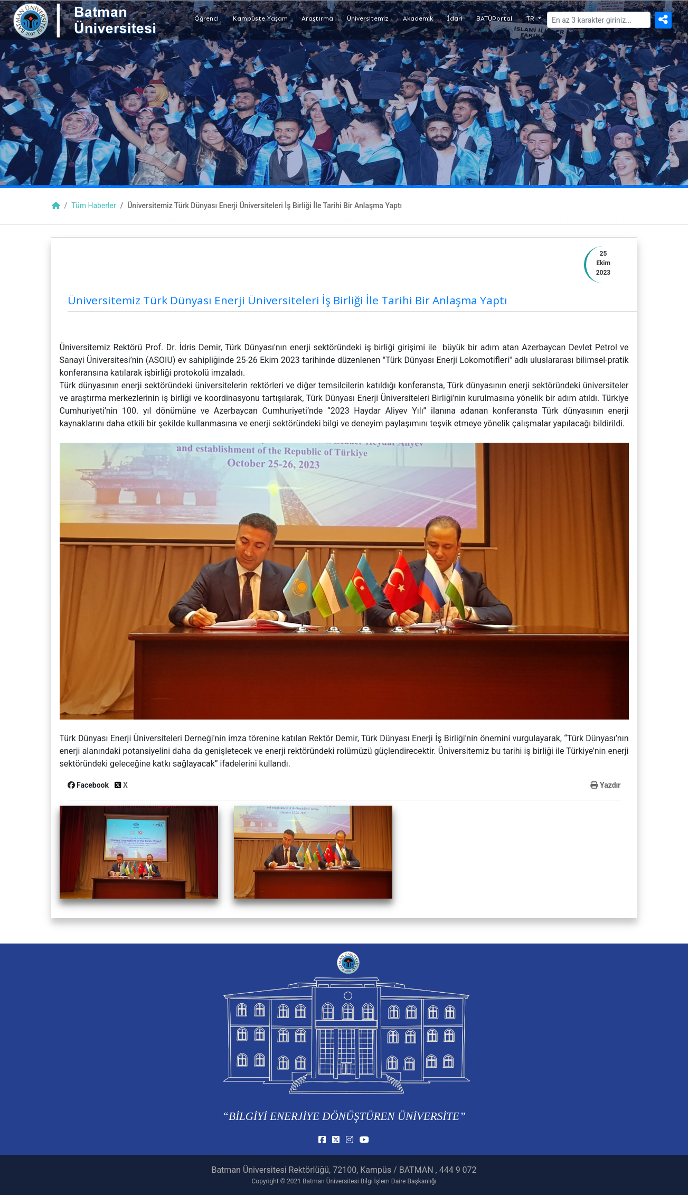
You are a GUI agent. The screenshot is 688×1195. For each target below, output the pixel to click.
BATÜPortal (494, 18)
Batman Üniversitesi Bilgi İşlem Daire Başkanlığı (369, 1181)
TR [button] (531, 18)
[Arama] (599, 20)
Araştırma (317, 18)
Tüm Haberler (93, 205)
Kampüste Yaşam (260, 18)
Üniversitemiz (368, 18)
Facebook (89, 785)
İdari (455, 18)
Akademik (418, 18)
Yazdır (605, 785)
